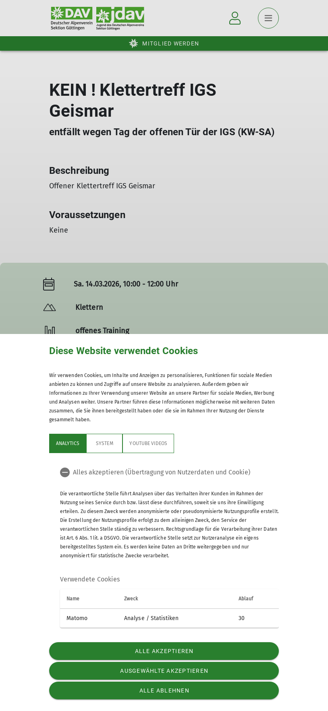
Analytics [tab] (67, 443)
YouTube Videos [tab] (148, 443)
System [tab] (104, 443)
